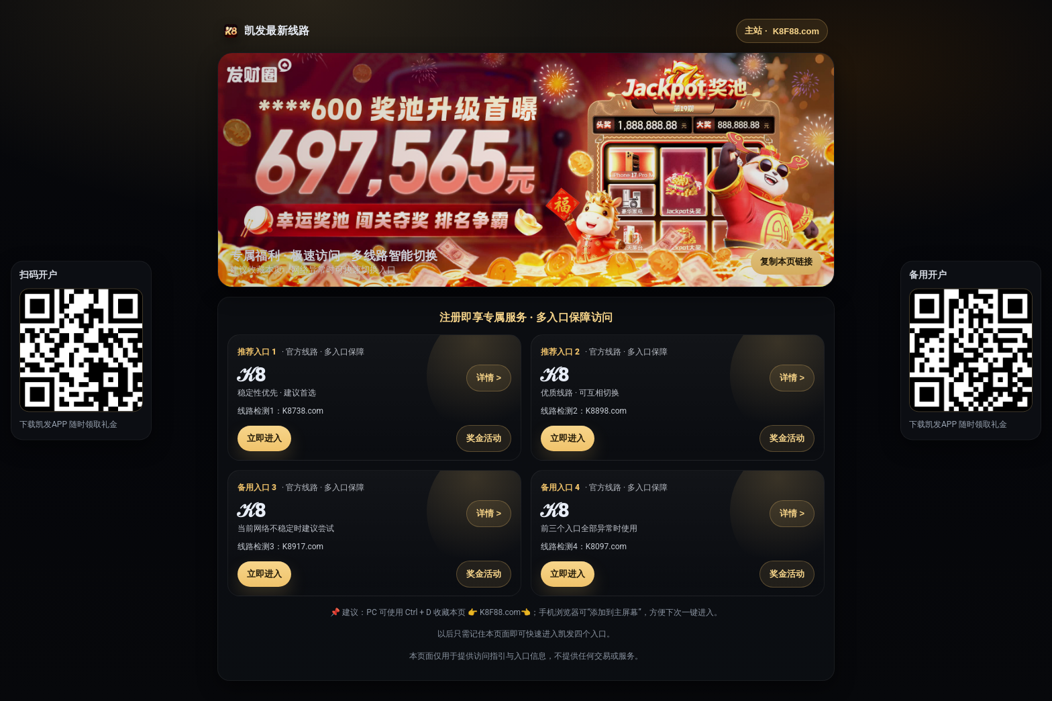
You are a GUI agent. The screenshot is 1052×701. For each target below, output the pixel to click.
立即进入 (264, 438)
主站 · (782, 31)
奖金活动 (483, 438)
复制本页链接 (786, 261)
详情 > (488, 378)
